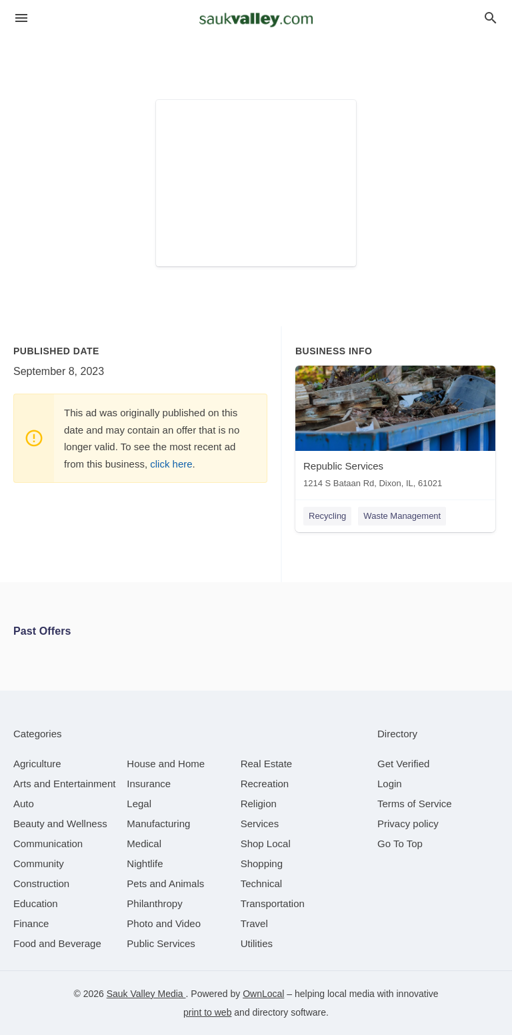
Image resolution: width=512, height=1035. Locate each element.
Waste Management (402, 516)
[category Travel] (254, 923)
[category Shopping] (262, 863)
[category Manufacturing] (158, 823)
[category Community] (38, 863)
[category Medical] (144, 843)
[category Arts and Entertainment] (64, 783)
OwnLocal (263, 993)
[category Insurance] (149, 783)
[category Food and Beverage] (57, 943)
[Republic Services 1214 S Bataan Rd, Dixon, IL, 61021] (395, 430)
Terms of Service (414, 803)
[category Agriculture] (37, 763)
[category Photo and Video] (164, 923)
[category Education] (35, 903)
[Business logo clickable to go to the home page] (256, 20)
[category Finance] (31, 923)
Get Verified (403, 763)
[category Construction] (41, 883)
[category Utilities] (257, 943)
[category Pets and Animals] (165, 883)
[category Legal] (139, 803)
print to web (207, 1012)
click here (171, 464)
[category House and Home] (166, 763)
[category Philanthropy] (154, 903)
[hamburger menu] (21, 18)
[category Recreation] (265, 783)
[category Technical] (262, 883)
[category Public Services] (161, 943)
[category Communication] (48, 843)
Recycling (327, 516)
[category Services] (260, 823)
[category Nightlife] (145, 863)
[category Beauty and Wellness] (60, 823)
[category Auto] (23, 803)
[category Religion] (259, 803)
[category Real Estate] (267, 763)
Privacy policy (408, 823)
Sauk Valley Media (146, 993)
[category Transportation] (273, 903)
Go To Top (400, 843)
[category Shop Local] (266, 843)
